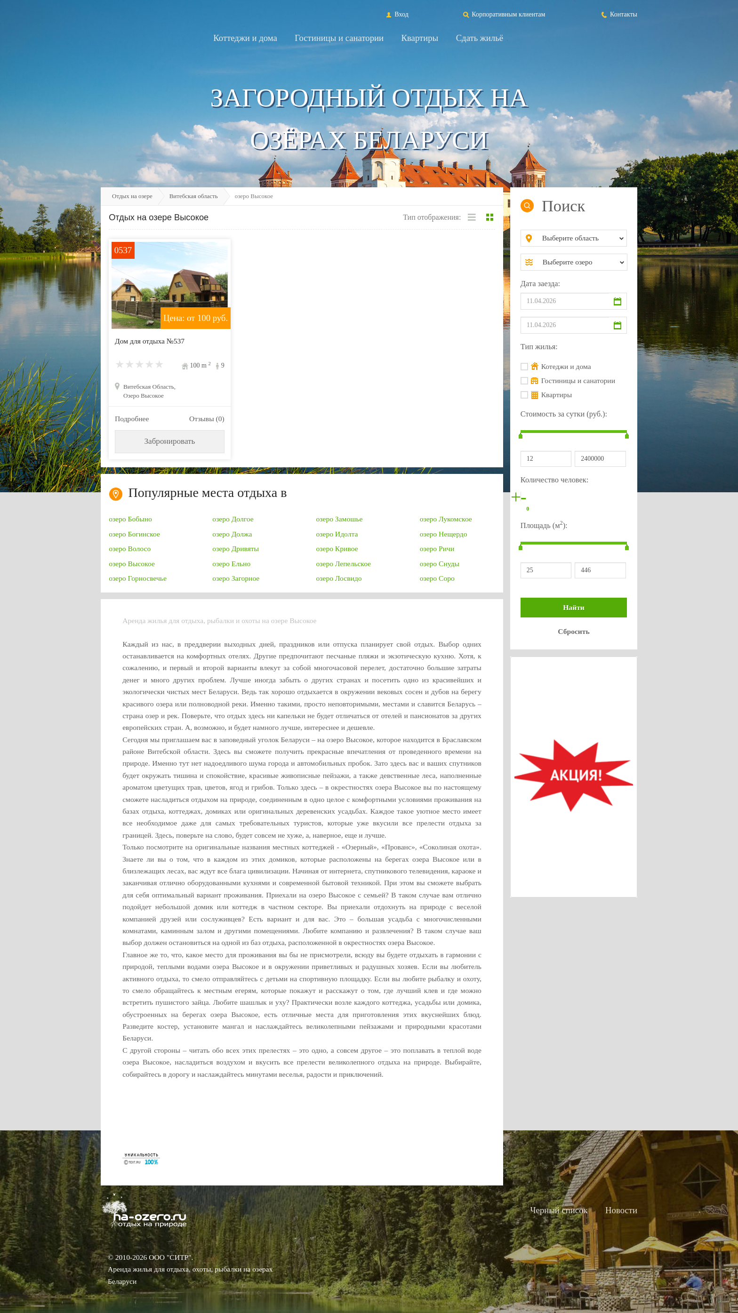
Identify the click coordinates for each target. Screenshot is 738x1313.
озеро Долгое (232, 519)
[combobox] (581, 238)
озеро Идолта (337, 534)
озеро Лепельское (343, 564)
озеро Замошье (339, 519)
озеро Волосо (130, 548)
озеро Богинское (134, 534)
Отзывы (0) (207, 419)
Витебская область (193, 196)
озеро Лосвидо (339, 578)
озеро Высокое (132, 564)
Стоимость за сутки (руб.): (564, 413)
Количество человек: (554, 479)
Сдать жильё (479, 38)
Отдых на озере (132, 196)
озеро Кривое (337, 548)
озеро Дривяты (235, 548)
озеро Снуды (439, 564)
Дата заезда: (540, 283)
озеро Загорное (235, 578)
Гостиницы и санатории (339, 38)
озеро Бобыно (130, 519)
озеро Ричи (437, 548)
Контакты (618, 14)
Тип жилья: (539, 346)
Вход (397, 14)
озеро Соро (437, 578)
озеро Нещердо (443, 534)
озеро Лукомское (446, 519)
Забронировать (169, 441)
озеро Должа (232, 534)
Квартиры (420, 38)
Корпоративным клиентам (503, 14)
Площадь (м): (544, 524)
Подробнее (132, 419)
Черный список (558, 1210)
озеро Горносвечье (138, 578)
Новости (621, 1210)
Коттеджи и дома (245, 38)
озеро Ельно (231, 564)
